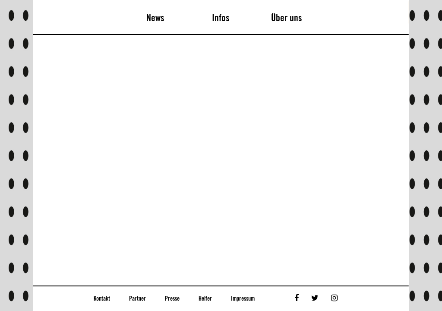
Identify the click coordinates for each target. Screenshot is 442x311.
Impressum (243, 299)
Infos (221, 18)
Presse (172, 299)
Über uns (286, 18)
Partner (137, 299)
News (155, 18)
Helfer (205, 299)
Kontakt (102, 299)
